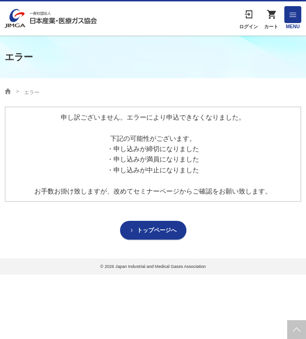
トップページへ (157, 230)
